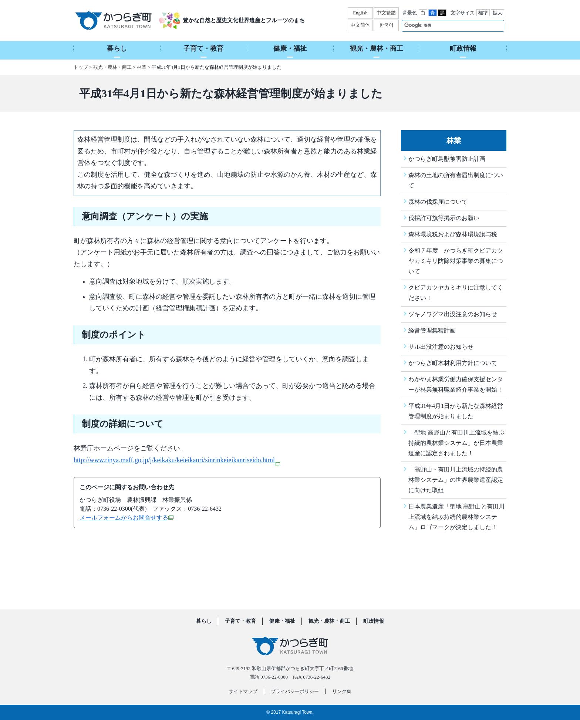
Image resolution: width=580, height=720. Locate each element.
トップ (81, 67)
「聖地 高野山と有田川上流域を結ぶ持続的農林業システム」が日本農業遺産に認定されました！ (456, 442)
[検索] (445, 25)
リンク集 (341, 691)
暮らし (204, 621)
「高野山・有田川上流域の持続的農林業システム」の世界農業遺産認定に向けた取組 (455, 479)
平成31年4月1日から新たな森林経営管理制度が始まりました (455, 411)
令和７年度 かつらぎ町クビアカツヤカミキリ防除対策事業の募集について (455, 260)
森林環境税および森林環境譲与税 (452, 234)
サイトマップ (243, 691)
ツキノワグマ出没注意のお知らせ (452, 314)
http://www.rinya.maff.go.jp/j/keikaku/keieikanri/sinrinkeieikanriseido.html (177, 460)
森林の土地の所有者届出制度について (455, 180)
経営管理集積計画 (432, 330)
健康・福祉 (282, 621)
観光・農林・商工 (112, 67)
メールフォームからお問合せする (126, 517)
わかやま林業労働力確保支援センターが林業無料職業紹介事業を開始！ (455, 384)
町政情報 (373, 621)
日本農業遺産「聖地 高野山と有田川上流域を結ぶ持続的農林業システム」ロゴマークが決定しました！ (456, 516)
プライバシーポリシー (295, 691)
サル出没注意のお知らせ (440, 347)
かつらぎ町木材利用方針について (452, 363)
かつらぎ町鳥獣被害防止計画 (446, 159)
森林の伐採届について (438, 202)
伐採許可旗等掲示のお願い (443, 218)
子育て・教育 (240, 621)
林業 (141, 67)
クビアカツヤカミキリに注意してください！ (455, 292)
